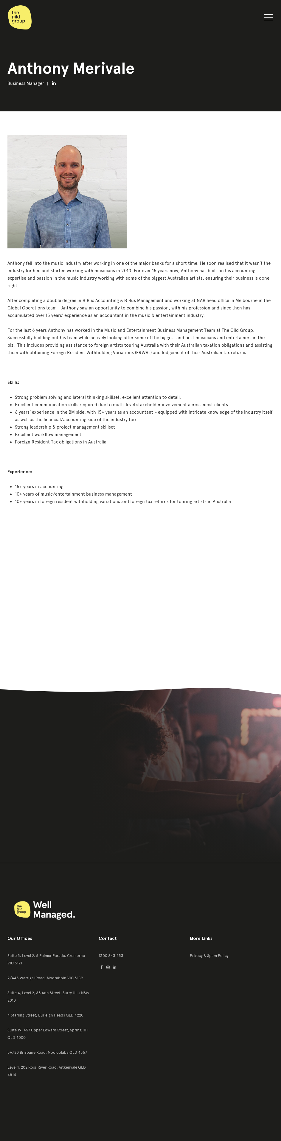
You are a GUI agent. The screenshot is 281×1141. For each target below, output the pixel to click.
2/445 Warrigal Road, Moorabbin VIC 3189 (45, 978)
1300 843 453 (111, 955)
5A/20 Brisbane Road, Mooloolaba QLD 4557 (47, 1052)
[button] (268, 18)
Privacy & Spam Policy (209, 955)
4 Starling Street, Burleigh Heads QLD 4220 (45, 1015)
